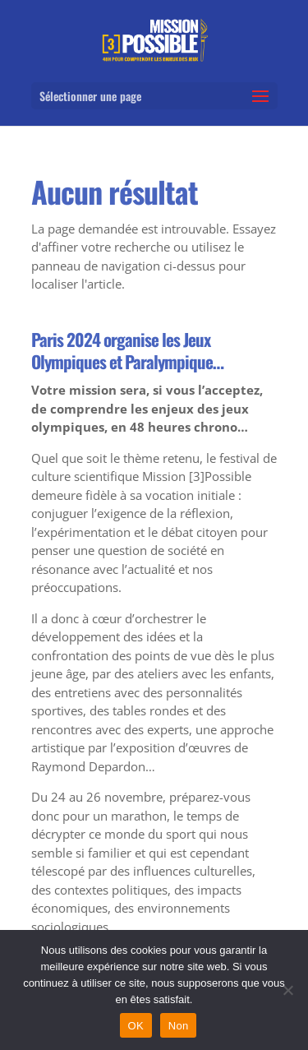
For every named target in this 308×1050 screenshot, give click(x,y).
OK (136, 1026)
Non (178, 1026)
